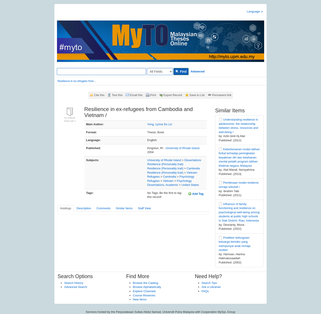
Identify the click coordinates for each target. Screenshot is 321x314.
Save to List (197, 95)
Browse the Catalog (145, 283)
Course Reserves (144, 295)
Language (255, 11)
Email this (136, 95)
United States (190, 185)
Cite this (99, 95)
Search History (73, 283)
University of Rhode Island (164, 160)
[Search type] (160, 71)
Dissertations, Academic (162, 185)
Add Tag (196, 193)
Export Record (172, 95)
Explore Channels (144, 291)
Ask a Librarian (211, 287)
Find (180, 71)
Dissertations (192, 160)
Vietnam (192, 172)
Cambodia (193, 168)
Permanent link (221, 95)
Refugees (153, 176)
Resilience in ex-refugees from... (77, 81)
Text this (117, 95)
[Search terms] (101, 71)
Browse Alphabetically (147, 287)
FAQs (205, 291)
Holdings (65, 208)
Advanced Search (75, 287)
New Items (139, 299)
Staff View (144, 208)
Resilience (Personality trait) (165, 164)
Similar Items (124, 208)
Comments (104, 208)
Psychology (186, 176)
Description (84, 208)
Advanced (197, 71)
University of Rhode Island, (182, 148)
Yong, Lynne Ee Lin (159, 124)
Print (153, 95)
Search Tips (209, 283)
